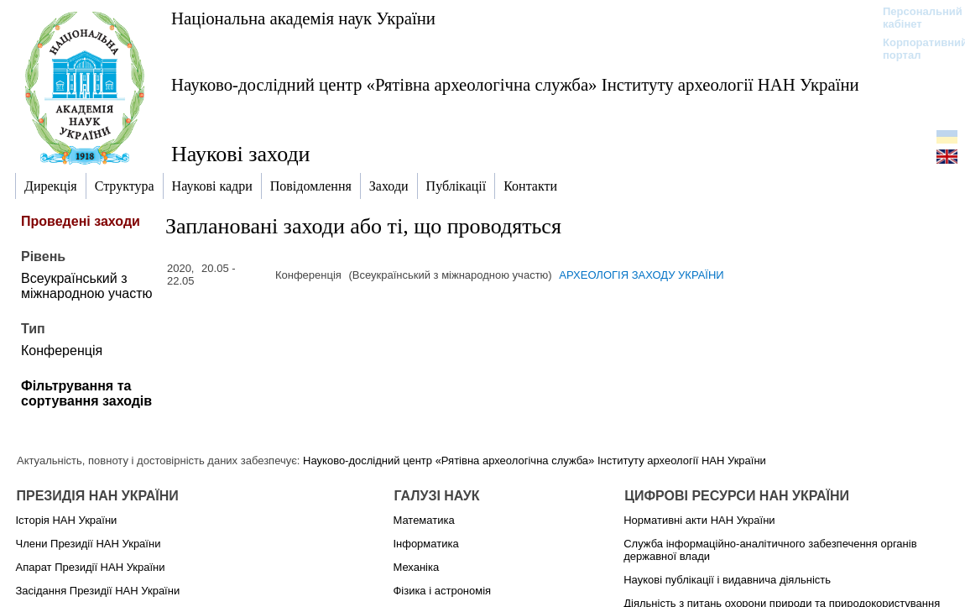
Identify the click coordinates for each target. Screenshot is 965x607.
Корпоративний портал (914, 48)
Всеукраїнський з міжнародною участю (87, 286)
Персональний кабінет (914, 17)
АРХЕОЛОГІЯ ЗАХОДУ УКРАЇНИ (641, 275)
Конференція (61, 350)
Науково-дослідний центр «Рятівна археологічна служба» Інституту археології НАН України (515, 84)
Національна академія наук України (303, 18)
